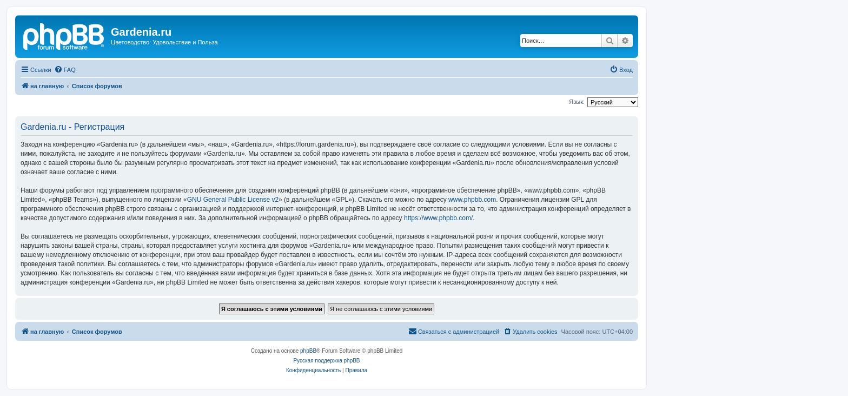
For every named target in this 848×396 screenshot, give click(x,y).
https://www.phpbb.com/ (438, 218)
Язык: (577, 101)
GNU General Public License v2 (233, 199)
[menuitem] (65, 69)
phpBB (308, 351)
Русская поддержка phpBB (326, 361)
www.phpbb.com (472, 199)
